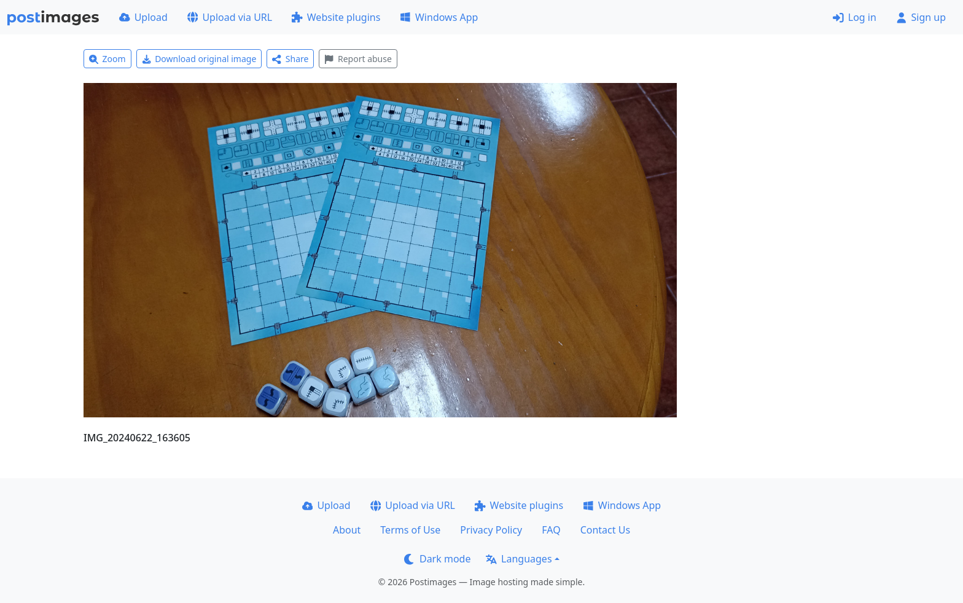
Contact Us (605, 530)
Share (290, 59)
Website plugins (336, 17)
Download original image (199, 59)
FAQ (551, 530)
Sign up (921, 17)
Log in (854, 17)
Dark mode (437, 559)
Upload (143, 17)
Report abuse (357, 59)
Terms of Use (410, 530)
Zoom (107, 59)
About (347, 530)
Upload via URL (229, 17)
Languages (519, 559)
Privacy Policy (491, 530)
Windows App (439, 17)
